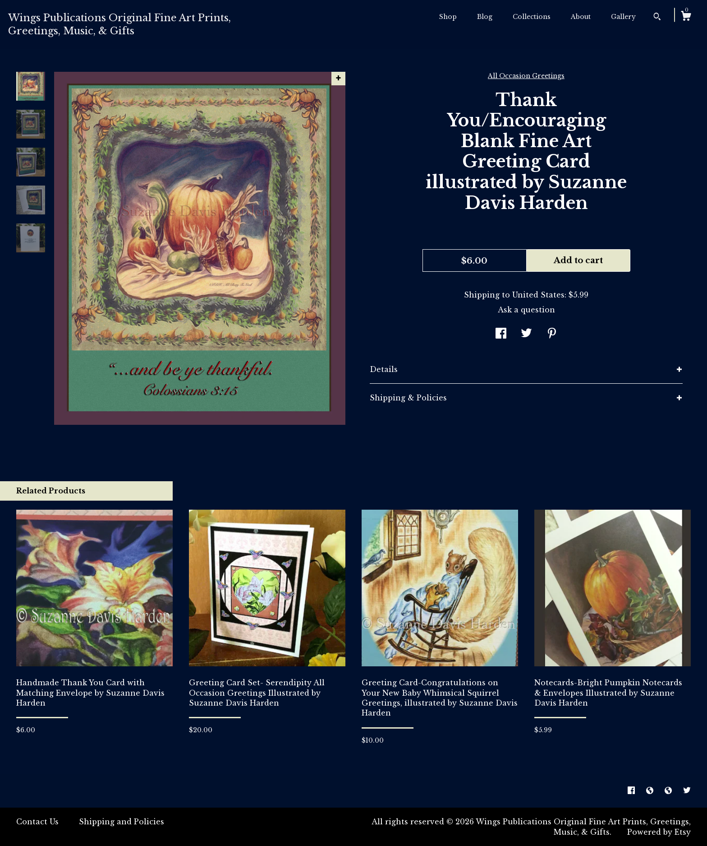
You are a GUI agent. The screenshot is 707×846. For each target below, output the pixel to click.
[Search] (657, 18)
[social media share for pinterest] (551, 334)
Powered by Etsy (659, 832)
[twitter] (687, 790)
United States (538, 294)
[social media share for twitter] (526, 334)
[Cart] (686, 17)
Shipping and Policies (121, 821)
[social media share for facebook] (501, 334)
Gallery (623, 17)
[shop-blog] (651, 790)
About (581, 17)
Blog (484, 17)
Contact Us (37, 821)
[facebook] (632, 790)
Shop (448, 17)
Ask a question (526, 309)
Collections (532, 17)
